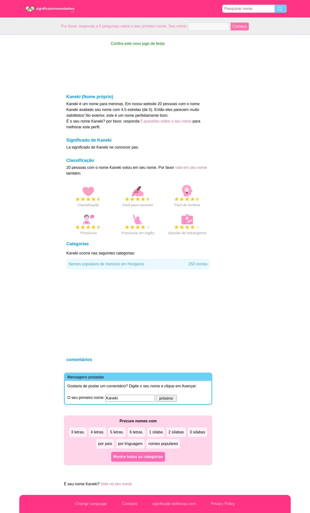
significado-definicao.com (174, 504)
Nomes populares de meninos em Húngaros (138, 264)
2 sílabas (176, 432)
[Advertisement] (38, 107)
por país (105, 444)
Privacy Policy (223, 504)
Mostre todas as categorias (138, 457)
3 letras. (78, 432)
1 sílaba (156, 432)
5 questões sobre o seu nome (166, 121)
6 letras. (136, 432)
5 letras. (117, 432)
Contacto (130, 504)
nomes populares (163, 444)
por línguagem (130, 444)
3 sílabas (197, 432)
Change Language (91, 504)
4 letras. (97, 432)
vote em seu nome (191, 167)
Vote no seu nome (116, 484)
